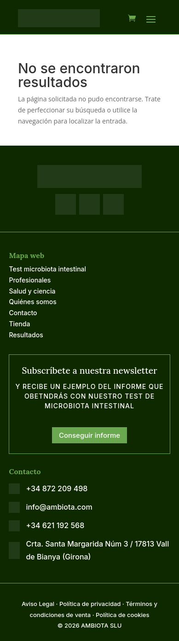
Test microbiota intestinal (47, 269)
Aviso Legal (38, 603)
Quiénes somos (32, 302)
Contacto (23, 313)
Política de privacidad (90, 603)
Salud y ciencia (32, 291)
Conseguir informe (89, 435)
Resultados (26, 335)
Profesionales (30, 280)
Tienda (19, 324)
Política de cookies (122, 614)
